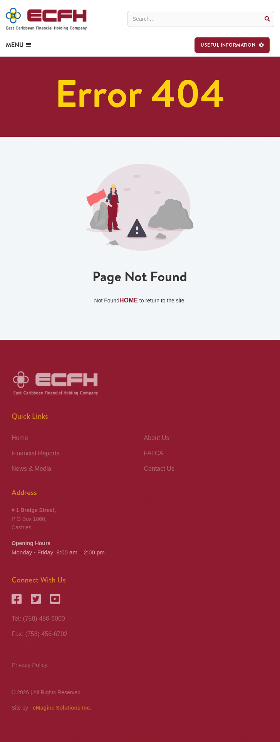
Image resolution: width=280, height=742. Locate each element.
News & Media (31, 468)
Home (128, 300)
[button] (232, 45)
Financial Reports (36, 453)
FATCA (153, 453)
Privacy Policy (29, 664)
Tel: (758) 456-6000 (38, 618)
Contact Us (159, 468)
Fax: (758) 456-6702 (39, 634)
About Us (156, 438)
